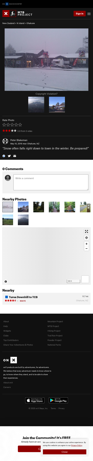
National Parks (54, 344)
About (6, 321)
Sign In (79, 13)
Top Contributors (11, 340)
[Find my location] (86, 237)
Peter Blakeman (18, 140)
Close (65, 451)
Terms (53, 408)
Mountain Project (55, 321)
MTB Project (53, 326)
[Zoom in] (86, 244)
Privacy (62, 408)
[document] (64, 447)
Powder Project (54, 340)
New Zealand (8, 23)
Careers (7, 387)
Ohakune (30, 23)
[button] (3, 156)
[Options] (85, 279)
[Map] (46, 256)
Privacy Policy (76, 445)
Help (5, 326)
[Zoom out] (86, 248)
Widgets (7, 331)
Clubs (5, 335)
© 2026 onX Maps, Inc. (38, 408)
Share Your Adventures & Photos (18, 344)
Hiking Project (54, 331)
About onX (8, 382)
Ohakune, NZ (33, 143)
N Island (20, 23)
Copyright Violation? (46, 93)
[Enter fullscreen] (86, 231)
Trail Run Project (55, 335)
